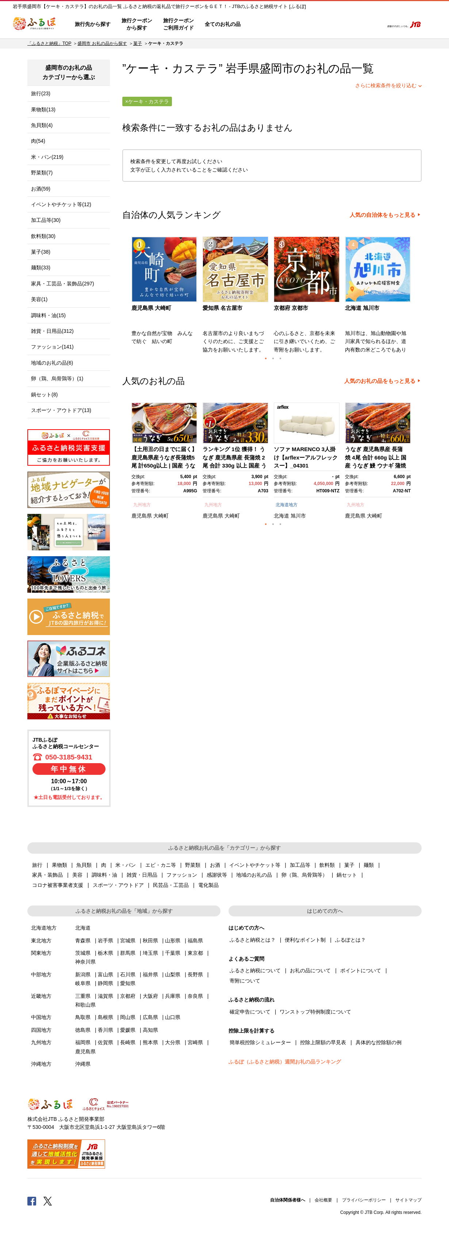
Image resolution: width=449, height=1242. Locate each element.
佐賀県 (105, 1042)
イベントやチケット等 (254, 865)
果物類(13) (43, 109)
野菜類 (192, 865)
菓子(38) (40, 252)
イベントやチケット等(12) (61, 204)
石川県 (127, 974)
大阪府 (150, 996)
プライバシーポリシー (364, 1200)
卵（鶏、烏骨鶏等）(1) (57, 378)
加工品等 (300, 865)
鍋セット (347, 875)
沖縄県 (83, 1064)
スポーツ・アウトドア (118, 885)
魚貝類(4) (42, 125)
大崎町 (161, 516)
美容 (77, 875)
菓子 (137, 43)
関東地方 (41, 953)
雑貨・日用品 (142, 875)
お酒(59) (40, 189)
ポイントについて (360, 970)
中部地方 (41, 974)
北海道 (281, 516)
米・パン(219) (47, 157)
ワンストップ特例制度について (315, 1012)
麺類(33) (40, 267)
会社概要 (323, 1200)
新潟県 (83, 974)
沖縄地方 (41, 1064)
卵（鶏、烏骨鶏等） (304, 875)
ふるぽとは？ (350, 940)
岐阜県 (83, 983)
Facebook (31, 1201)
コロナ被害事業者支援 (57, 885)
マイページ (329, 24)
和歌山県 (85, 1005)
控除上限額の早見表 (323, 1042)
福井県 (150, 974)
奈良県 (195, 996)
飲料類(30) (43, 236)
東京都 (195, 953)
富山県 (105, 974)
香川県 (105, 1030)
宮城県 (127, 940)
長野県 (195, 974)
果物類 (59, 865)
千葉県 (172, 953)
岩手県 (105, 940)
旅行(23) (40, 93)
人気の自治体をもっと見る (382, 215)
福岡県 (83, 1042)
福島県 (195, 940)
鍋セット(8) (44, 394)
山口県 (172, 1017)
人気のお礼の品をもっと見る (379, 381)
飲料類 (327, 865)
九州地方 (142, 504)
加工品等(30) (46, 220)
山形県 (172, 940)
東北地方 (41, 940)
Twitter (47, 1201)
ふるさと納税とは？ (253, 940)
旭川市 (298, 516)
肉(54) (38, 141)
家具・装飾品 (47, 875)
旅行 (37, 865)
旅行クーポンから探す (137, 24)
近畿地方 (41, 996)
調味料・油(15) (48, 315)
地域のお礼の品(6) (52, 363)
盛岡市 (276, 68)
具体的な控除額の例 (379, 1042)
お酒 (215, 865)
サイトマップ (408, 1200)
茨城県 (83, 953)
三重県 (83, 996)
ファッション (181, 875)
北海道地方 (287, 504)
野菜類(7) (42, 173)
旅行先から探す (93, 24)
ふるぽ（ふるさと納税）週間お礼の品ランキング (285, 1062)
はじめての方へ (267, 24)
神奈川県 (85, 962)
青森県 (83, 940)
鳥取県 (83, 1017)
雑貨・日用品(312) (52, 331)
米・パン (125, 865)
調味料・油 (104, 875)
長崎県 (127, 1042)
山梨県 (172, 974)
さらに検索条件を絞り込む (386, 85)
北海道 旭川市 (362, 308)
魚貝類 (84, 865)
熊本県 (150, 1042)
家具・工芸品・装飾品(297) (62, 284)
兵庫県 (172, 996)
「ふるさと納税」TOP (49, 43)
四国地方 (41, 1030)
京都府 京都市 (291, 308)
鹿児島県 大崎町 (151, 308)
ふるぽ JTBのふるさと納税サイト (35, 24)
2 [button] (273, 358)
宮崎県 (195, 1042)
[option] (165, 297)
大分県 (172, 1042)
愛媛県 (127, 1030)
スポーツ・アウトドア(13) (61, 410)
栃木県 (105, 953)
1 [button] (265, 358)
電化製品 (208, 885)
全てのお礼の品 (223, 24)
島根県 (105, 1017)
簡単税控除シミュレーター (260, 1042)
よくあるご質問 (301, 24)
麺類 (369, 865)
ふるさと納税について (255, 970)
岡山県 (127, 1017)
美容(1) (39, 299)
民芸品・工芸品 (171, 885)
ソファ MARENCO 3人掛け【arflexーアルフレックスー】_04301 (306, 457)
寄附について (245, 981)
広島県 (150, 1017)
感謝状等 (217, 875)
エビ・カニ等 (160, 865)
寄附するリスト (352, 24)
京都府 (127, 996)
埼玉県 (150, 953)
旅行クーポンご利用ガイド (178, 24)
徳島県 (83, 1030)
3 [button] (280, 358)
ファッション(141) (52, 347)
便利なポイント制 (305, 940)
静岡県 (105, 983)
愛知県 (127, 983)
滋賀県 (105, 996)
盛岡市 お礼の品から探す (102, 43)
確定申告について (250, 1012)
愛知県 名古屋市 (222, 308)
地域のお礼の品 (254, 875)
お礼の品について (310, 970)
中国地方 (41, 1017)
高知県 (150, 1030)
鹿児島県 (141, 516)
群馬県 (127, 953)
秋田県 (150, 940)
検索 (373, 24)
